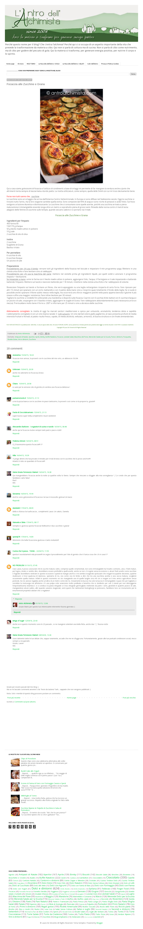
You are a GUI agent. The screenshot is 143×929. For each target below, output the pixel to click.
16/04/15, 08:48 (60, 426)
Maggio (49, 896)
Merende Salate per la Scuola (100, 337)
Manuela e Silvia (19, 522)
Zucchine (32, 339)
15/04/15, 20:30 (27, 369)
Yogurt (29, 917)
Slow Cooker (44, 912)
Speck (55, 912)
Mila (14, 455)
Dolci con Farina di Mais (80, 885)
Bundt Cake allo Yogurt (30, 771)
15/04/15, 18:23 (27, 355)
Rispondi (16, 362)
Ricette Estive (12, 339)
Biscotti (86, 874)
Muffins (70, 899)
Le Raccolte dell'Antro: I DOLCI (49, 64)
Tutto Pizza (100, 914)
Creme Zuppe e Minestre (74, 880)
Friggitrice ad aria (69, 892)
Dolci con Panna (126, 885)
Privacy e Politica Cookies (110, 64)
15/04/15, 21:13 (33, 398)
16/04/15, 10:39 (23, 455)
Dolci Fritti (61, 883)
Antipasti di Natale (21, 337)
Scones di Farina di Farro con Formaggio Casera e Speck (43, 783)
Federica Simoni (19, 441)
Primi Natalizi (119, 904)
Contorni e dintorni (49, 880)
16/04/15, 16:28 (45, 472)
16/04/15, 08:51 (32, 441)
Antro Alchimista (25, 603)
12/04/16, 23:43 (31, 621)
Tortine (71, 914)
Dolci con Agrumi (58, 885)
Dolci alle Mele (40, 885)
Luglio (131, 893)
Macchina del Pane (81, 337)
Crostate (92, 880)
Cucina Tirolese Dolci (109, 880)
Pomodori (103, 904)
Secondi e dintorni (121, 909)
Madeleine (39, 897)
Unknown (16, 369)
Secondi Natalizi (101, 909)
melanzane (76, 917)
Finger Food (123, 888)
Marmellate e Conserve (82, 896)
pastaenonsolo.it (19, 398)
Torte (120, 911)
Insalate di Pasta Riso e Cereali (63, 894)
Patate (22, 904)
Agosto (11, 874)
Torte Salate (33, 914)
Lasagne (80, 894)
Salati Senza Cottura (63, 909)
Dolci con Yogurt (20, 889)
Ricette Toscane (88, 906)
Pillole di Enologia (56, 904)
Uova (111, 914)
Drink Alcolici (65, 889)
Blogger (99, 923)
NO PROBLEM (18, 565)
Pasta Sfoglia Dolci (110, 901)
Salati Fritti (48, 909)
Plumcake (71, 904)
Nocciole (104, 899)
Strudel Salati (79, 912)
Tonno (110, 912)
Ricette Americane (68, 906)
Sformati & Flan (30, 912)
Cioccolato (112, 877)
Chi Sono (21, 64)
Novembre (118, 898)
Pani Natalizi (42, 901)
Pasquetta (127, 337)
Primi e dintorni (27, 906)
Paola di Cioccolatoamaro (23, 412)
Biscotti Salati (101, 874)
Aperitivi (32, 337)
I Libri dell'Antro (92, 64)
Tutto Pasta (83, 914)
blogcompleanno (61, 917)
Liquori (123, 894)
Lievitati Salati (69, 337)
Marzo (99, 896)
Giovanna (16, 494)
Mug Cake (95, 899)
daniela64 (16, 508)
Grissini (28, 894)
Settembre (14, 911)
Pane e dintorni (117, 337)
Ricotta (11, 909)
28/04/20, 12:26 (45, 635)
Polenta (81, 904)
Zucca (36, 917)
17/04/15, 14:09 (27, 537)
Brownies (127, 874)
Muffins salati (82, 899)
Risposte (18, 599)
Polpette (90, 904)
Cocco (15, 880)
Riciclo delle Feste (107, 906)
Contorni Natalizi (29, 880)
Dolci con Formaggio (104, 885)
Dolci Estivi (47, 883)
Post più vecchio (129, 697)
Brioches (115, 874)
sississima (17, 355)
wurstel (97, 917)
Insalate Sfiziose (41, 894)
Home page (10, 64)
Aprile (37, 337)
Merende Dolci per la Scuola (121, 896)
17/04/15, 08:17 (32, 522)
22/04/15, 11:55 (42, 551)
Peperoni (33, 904)
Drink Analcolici (79, 889)
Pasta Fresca (78, 901)
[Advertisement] (44, 724)
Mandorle (63, 896)
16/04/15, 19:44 (27, 494)
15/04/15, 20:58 (25, 383)
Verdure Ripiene (124, 914)
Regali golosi (47, 906)
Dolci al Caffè (129, 883)
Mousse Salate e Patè (56, 899)
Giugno (95, 891)
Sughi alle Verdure (96, 912)
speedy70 (16, 537)
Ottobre (16, 901)
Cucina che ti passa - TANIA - (24, 551)
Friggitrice (54, 891)
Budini (32, 878)
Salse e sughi (83, 909)
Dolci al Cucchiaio (20, 885)
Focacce (60, 337)
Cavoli (63, 878)
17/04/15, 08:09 (27, 508)
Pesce (43, 904)
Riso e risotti (24, 909)
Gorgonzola (120, 891)
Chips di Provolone (28, 758)
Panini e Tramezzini (61, 901)
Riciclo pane (124, 906)
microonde (88, 917)
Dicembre (32, 883)
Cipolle (131, 877)
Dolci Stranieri (113, 883)
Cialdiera (73, 878)
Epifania (93, 888)
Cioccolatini (97, 878)
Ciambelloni (83, 878)
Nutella (131, 899)
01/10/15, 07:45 (31, 565)
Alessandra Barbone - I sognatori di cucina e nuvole (33, 426)
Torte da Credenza (53, 914)
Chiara (15, 383)
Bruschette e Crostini (17, 878)
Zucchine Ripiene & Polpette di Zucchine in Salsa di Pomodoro (41, 809)
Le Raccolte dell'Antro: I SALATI (73, 64)
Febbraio (106, 888)
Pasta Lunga (93, 901)
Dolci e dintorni (42, 888)
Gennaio (82, 891)
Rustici (37, 909)
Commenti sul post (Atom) (25, 702)
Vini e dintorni (23, 339)
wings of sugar (18, 621)
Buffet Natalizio (51, 337)
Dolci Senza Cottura (96, 883)
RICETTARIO (31, 64)
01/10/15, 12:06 (41, 603)
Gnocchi (108, 891)
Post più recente (13, 697)
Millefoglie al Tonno (29, 795)
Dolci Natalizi (75, 883)
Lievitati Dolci (92, 894)
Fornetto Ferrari (25, 892)
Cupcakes (20, 883)
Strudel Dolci (67, 912)
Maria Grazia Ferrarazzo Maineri (25, 472)
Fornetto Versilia (40, 891)
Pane (28, 901)
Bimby (42, 337)
